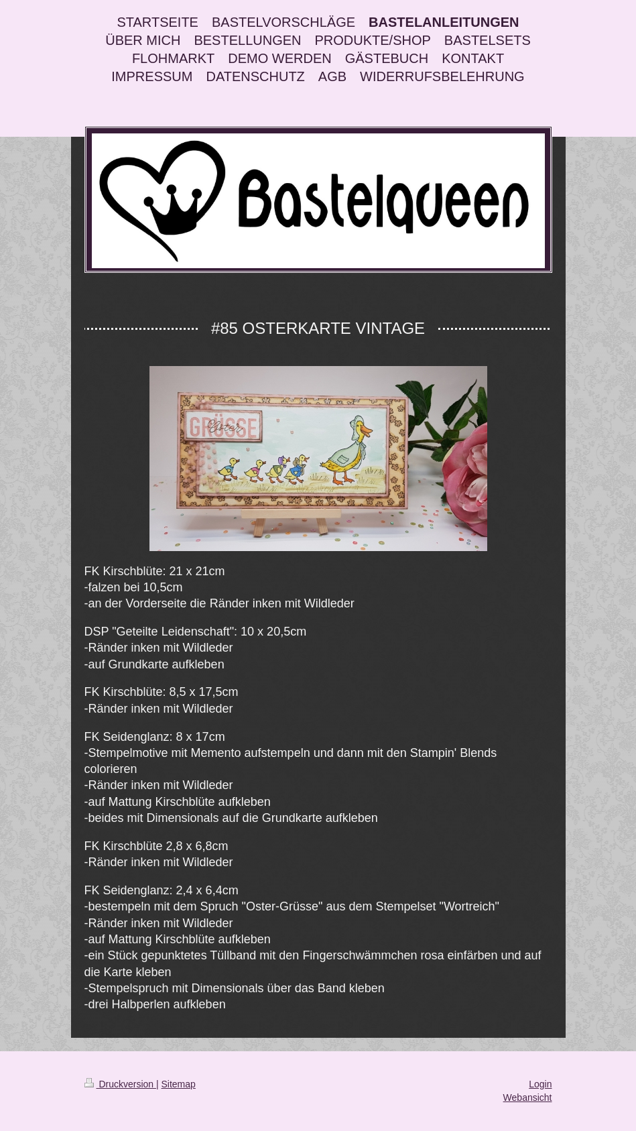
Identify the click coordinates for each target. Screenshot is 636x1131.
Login (540, 1084)
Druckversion (120, 1084)
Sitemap (179, 1084)
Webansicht (527, 1097)
